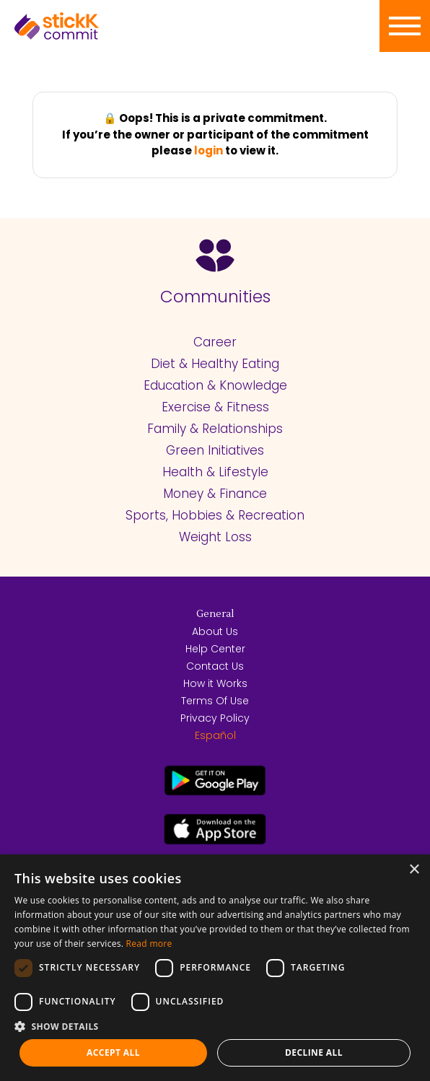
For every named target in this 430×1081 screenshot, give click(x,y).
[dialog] (215, 967)
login (208, 150)
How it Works (215, 683)
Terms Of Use (215, 700)
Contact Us (215, 666)
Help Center (215, 649)
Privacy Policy (215, 718)
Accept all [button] (113, 1052)
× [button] (413, 870)
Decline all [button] (314, 1052)
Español (215, 735)
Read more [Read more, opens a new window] (149, 943)
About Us (215, 631)
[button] (215, 1026)
